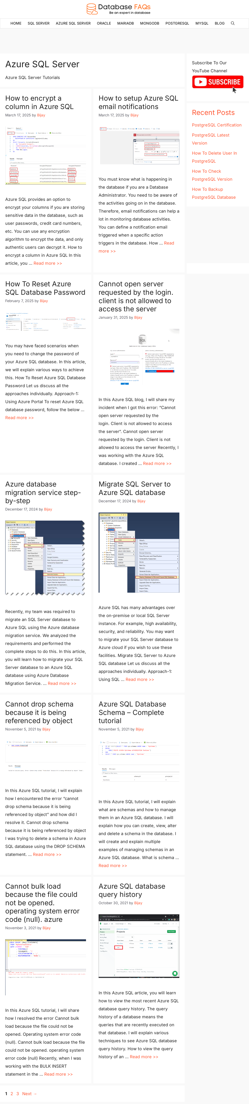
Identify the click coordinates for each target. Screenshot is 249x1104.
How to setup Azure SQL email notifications (139, 102)
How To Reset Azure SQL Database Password (45, 288)
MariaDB (125, 23)
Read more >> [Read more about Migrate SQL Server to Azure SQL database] (140, 679)
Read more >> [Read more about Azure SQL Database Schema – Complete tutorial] (113, 865)
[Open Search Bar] (233, 23)
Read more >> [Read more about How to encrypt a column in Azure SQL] (48, 263)
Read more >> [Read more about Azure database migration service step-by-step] (62, 683)
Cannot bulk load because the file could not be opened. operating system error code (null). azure (42, 903)
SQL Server (39, 23)
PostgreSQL (177, 23)
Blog (220, 23)
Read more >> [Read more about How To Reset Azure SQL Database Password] (19, 417)
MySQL (202, 23)
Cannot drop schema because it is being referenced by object (39, 712)
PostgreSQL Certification (217, 125)
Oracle (104, 23)
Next (29, 1093)
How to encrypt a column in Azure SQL (39, 102)
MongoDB (149, 23)
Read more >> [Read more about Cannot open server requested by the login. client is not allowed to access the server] (157, 463)
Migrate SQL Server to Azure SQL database (135, 488)
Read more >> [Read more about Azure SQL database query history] (144, 1056)
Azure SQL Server (73, 23)
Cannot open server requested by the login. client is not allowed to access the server (136, 296)
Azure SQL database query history (132, 890)
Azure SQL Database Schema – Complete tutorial (132, 712)
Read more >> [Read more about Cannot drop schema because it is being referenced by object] (47, 854)
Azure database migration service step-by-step (43, 492)
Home (15, 23)
